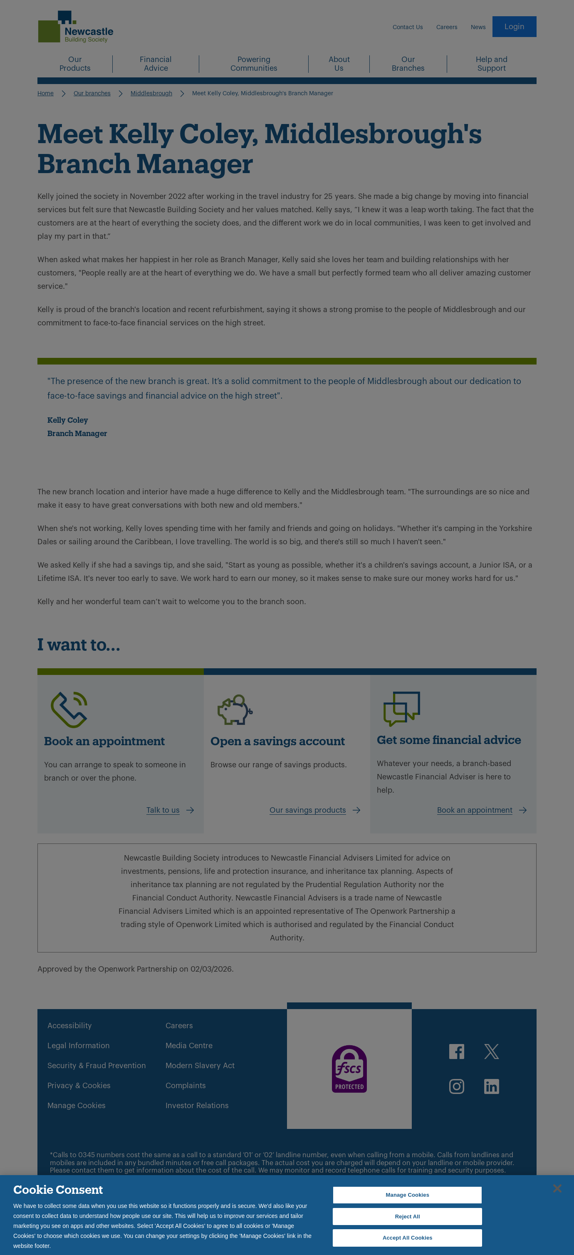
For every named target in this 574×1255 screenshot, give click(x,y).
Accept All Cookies (408, 1238)
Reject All (407, 1216)
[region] (287, 1215)
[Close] (557, 1188)
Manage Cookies (407, 1195)
